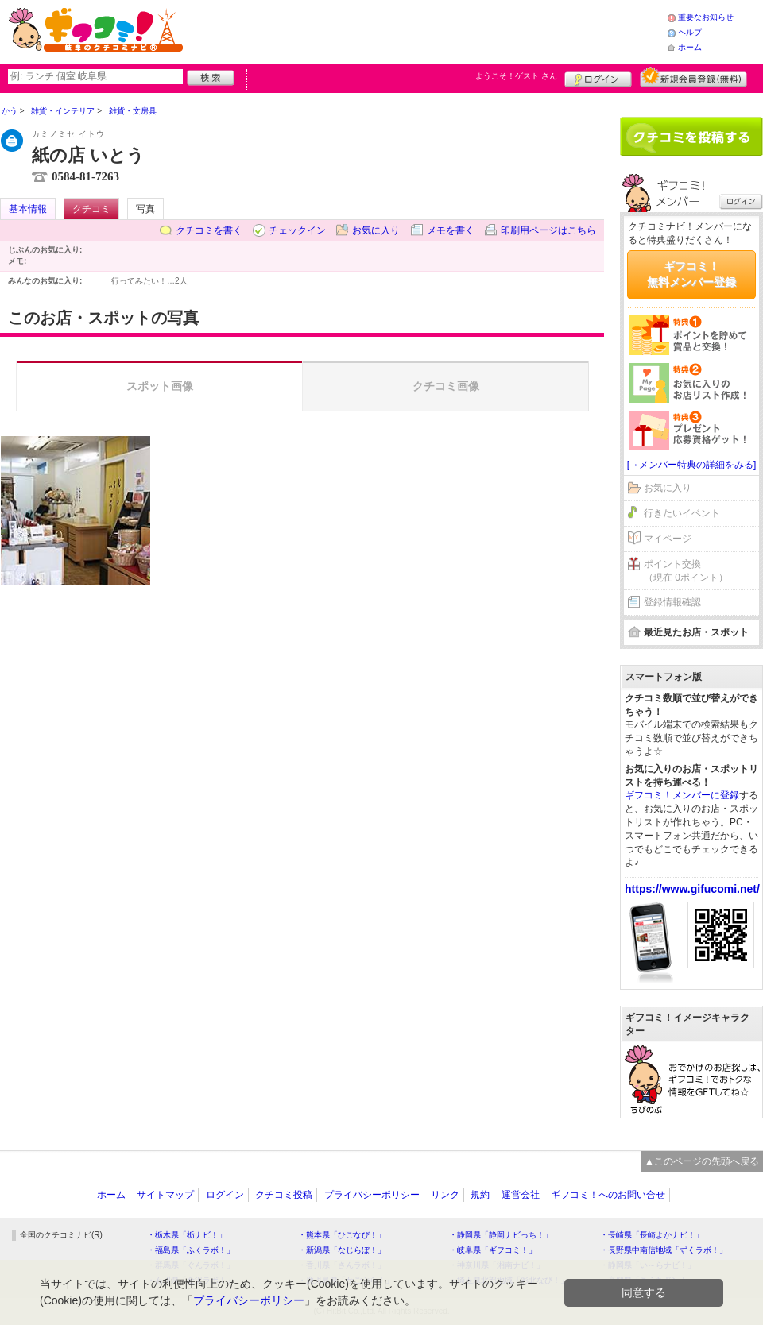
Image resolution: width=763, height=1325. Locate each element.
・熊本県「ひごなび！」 (341, 1234)
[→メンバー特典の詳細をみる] (692, 464)
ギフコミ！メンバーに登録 (682, 795)
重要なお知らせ (706, 17)
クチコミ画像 (445, 386)
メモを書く (450, 230)
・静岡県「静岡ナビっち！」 (500, 1234)
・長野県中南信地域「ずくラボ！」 (663, 1250)
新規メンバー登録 (693, 77)
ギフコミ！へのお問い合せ (608, 1194)
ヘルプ (690, 32)
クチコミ (91, 208)
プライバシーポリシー (372, 1194)
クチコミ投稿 (283, 1194)
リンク (445, 1194)
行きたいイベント (682, 513)
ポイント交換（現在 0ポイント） (686, 570)
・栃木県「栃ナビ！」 (187, 1234)
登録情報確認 (672, 602)
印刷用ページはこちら (548, 230)
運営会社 (521, 1194)
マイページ (667, 538)
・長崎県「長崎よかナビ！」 (651, 1234)
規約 (480, 1194)
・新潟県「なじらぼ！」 (341, 1250)
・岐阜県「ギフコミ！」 (492, 1250)
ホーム (690, 47)
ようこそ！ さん (516, 75)
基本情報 (28, 208)
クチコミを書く (209, 230)
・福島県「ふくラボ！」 (190, 1250)
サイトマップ (165, 1194)
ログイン (598, 77)
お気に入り (376, 230)
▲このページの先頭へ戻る (702, 1161)
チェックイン (297, 230)
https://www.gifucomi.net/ (692, 889)
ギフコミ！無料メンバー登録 (691, 274)
